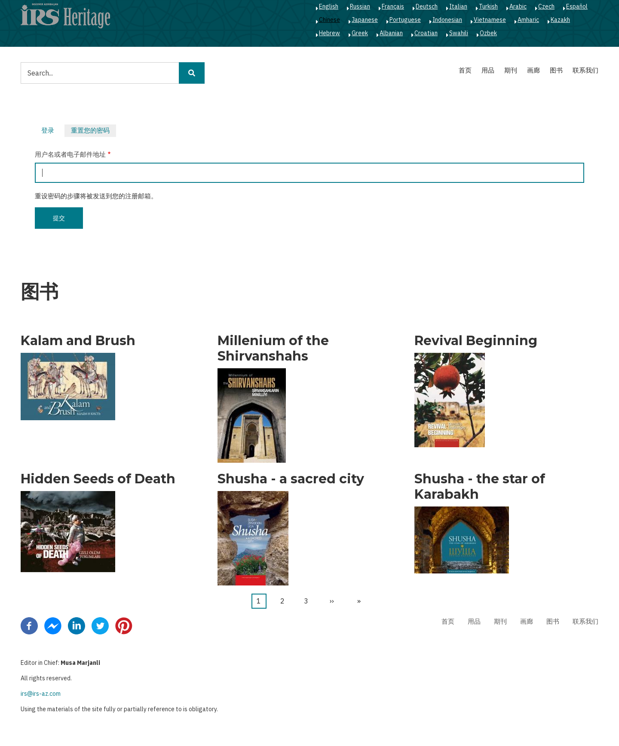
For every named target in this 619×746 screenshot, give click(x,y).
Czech (546, 6)
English (328, 6)
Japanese (365, 20)
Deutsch (427, 6)
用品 (487, 70)
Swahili (458, 33)
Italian (458, 6)
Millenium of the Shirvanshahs (273, 348)
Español (577, 6)
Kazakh (560, 20)
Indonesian (447, 20)
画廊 (533, 70)
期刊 (510, 70)
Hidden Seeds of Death (98, 479)
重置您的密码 (93, 131)
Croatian (426, 33)
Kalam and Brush (78, 341)
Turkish (488, 6)
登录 (47, 130)
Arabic (518, 6)
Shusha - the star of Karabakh (479, 486)
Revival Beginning (475, 341)
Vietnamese (490, 20)
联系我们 (585, 70)
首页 (465, 70)
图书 (556, 70)
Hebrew (329, 33)
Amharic (528, 20)
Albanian (391, 33)
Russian (360, 6)
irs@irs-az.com (41, 693)
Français (393, 6)
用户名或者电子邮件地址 (70, 154)
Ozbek (488, 33)
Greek (360, 33)
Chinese (329, 20)
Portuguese (405, 20)
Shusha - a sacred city (291, 479)
